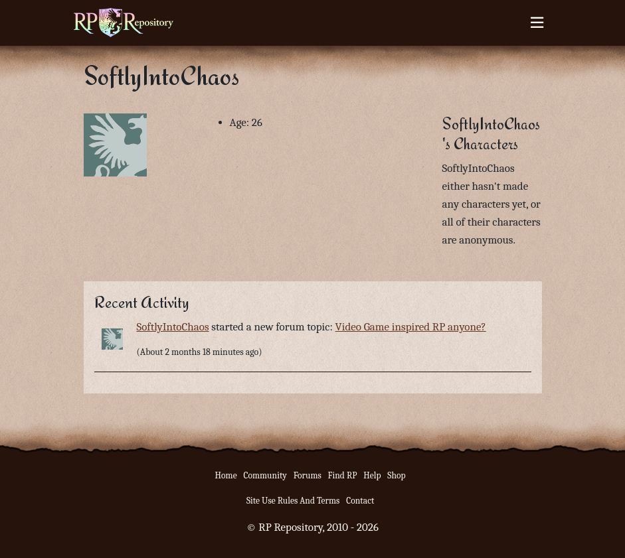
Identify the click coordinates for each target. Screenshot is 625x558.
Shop (396, 475)
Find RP (342, 475)
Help (372, 475)
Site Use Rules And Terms (293, 501)
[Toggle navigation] (537, 22)
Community (264, 475)
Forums (307, 475)
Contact (360, 501)
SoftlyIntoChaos (173, 326)
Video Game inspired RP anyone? (410, 326)
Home (226, 475)
